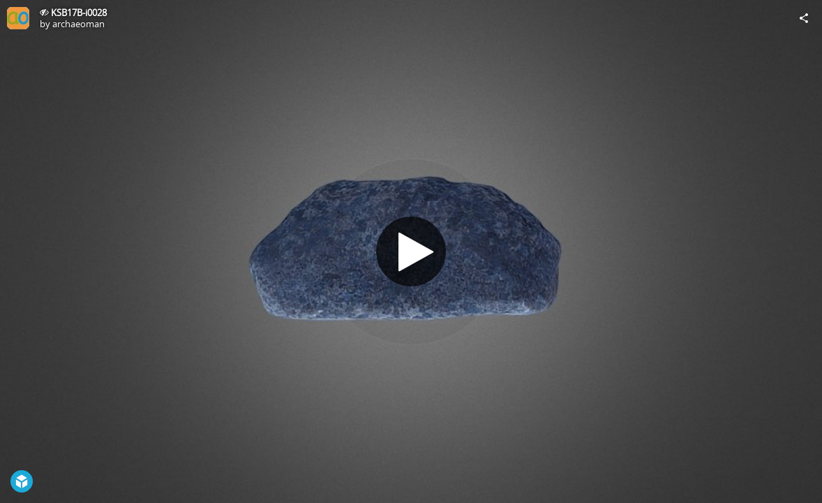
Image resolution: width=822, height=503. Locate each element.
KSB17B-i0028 (79, 12)
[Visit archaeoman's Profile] (18, 18)
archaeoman (78, 23)
